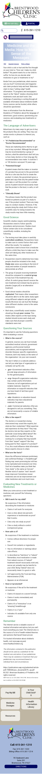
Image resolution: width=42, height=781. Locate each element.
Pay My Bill (11, 23)
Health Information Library (31, 707)
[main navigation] (21, 40)
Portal (30, 23)
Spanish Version (14, 67)
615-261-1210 (31, 33)
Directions (21, 769)
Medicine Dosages (10, 707)
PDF (5, 67)
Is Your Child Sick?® (31, 695)
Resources (10, 718)
